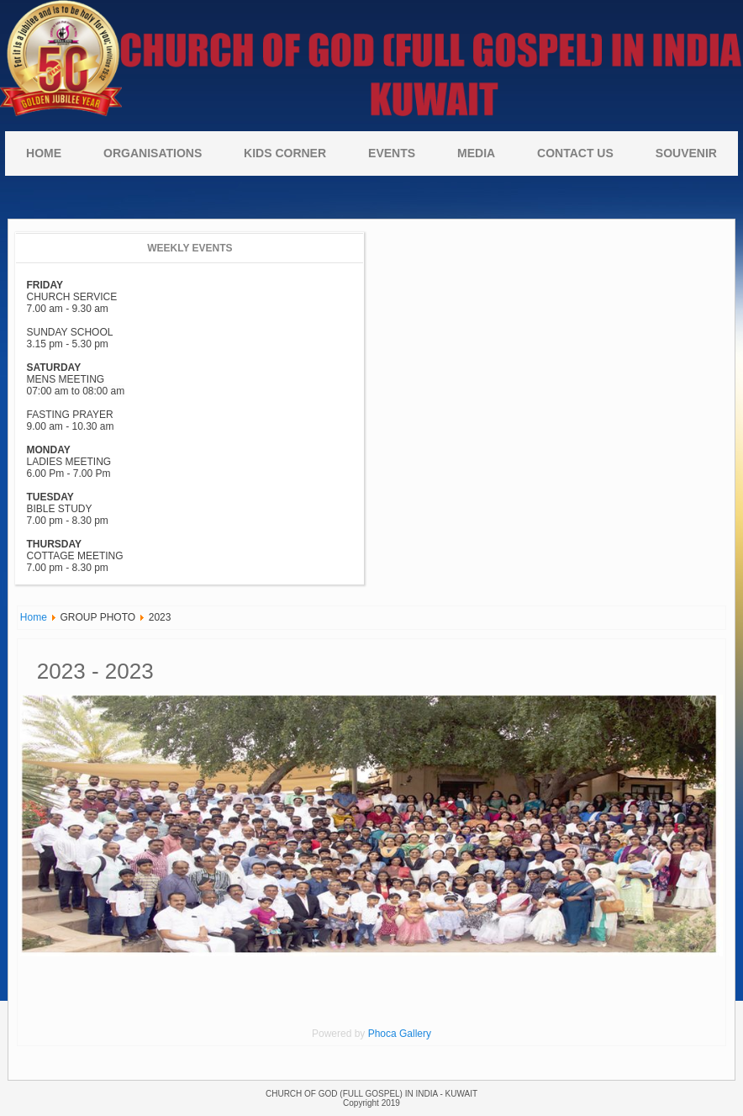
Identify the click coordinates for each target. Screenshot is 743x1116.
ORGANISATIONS (152, 153)
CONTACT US (575, 153)
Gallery (415, 1033)
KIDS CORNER (285, 153)
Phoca (382, 1033)
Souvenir (686, 153)
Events (391, 153)
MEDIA (476, 153)
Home (43, 153)
